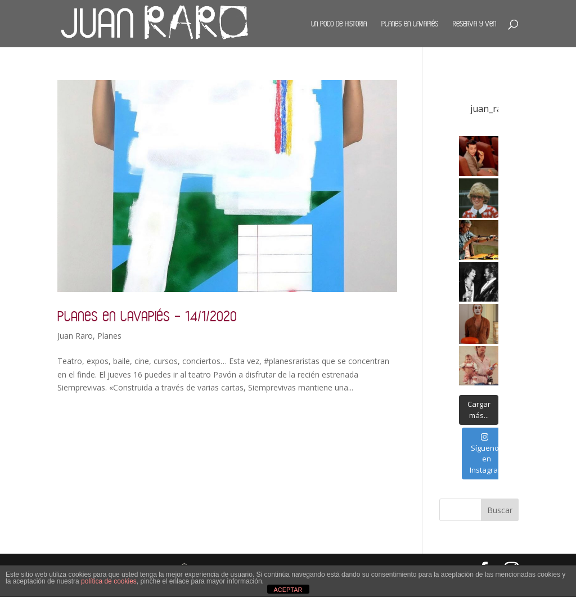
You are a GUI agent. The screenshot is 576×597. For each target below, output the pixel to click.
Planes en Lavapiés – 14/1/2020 (147, 316)
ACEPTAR (287, 589)
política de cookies (109, 581)
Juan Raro (75, 335)
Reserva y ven (474, 24)
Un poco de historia (339, 24)
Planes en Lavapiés (409, 24)
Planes (109, 335)
